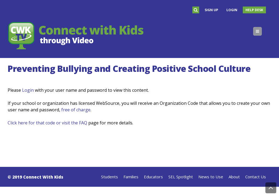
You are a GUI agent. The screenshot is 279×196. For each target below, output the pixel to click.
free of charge (75, 110)
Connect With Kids (43, 177)
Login (231, 10)
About (234, 176)
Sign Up (211, 10)
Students (109, 176)
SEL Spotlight (180, 176)
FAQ (83, 123)
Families (130, 176)
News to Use (210, 176)
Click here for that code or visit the (43, 123)
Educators (153, 176)
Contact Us (255, 176)
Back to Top (270, 187)
